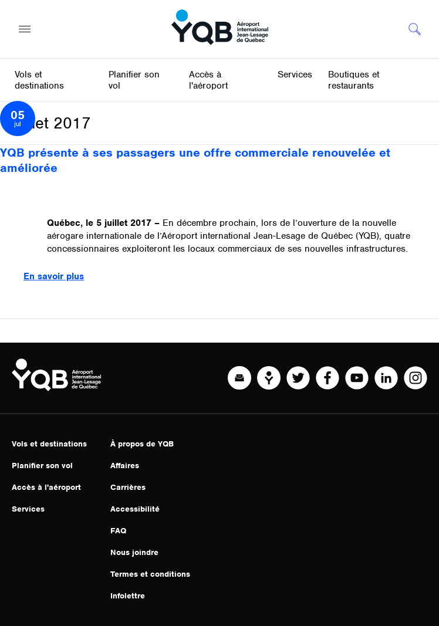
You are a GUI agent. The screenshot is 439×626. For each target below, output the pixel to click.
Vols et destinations (49, 444)
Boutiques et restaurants (353, 80)
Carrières (128, 487)
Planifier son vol (42, 466)
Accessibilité (135, 509)
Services (28, 509)
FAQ (118, 531)
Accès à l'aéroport (46, 487)
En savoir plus (53, 276)
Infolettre (127, 596)
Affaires (124, 466)
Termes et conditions (150, 574)
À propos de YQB (142, 444)
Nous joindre (134, 552)
